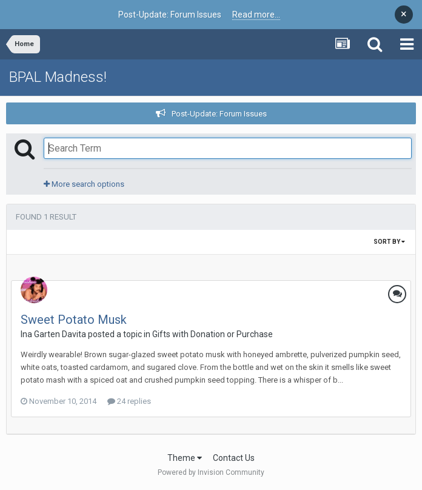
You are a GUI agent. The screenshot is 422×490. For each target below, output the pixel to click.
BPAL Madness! (58, 77)
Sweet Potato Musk (74, 319)
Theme (184, 458)
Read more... (256, 14)
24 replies (129, 401)
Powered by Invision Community (211, 472)
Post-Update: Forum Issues (219, 113)
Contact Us (234, 458)
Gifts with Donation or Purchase (212, 334)
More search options (84, 184)
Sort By (389, 241)
